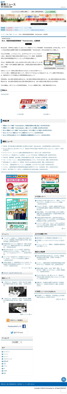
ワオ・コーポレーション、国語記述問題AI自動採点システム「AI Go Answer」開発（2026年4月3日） (31, 160)
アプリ (5, 366)
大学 (4, 363)
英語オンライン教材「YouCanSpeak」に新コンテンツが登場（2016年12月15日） (26, 128)
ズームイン (5, 234)
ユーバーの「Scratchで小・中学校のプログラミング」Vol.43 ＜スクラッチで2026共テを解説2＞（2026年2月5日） (17, 258)
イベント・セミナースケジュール (12, 273)
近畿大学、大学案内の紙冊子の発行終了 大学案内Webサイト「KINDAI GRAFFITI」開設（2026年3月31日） (50, 284)
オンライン (6, 351)
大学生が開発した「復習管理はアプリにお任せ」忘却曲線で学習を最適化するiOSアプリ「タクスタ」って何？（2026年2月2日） (17, 264)
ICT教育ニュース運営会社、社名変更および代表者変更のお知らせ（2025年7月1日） (50, 296)
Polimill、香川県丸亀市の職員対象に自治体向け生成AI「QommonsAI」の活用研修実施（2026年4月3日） (32, 146)
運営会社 (3, 384)
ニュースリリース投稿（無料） (20, 11)
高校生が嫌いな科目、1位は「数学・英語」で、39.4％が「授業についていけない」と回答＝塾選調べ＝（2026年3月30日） (51, 270)
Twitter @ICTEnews (17, 332)
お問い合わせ (30, 384)
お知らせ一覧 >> (60, 299)
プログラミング (7, 359)
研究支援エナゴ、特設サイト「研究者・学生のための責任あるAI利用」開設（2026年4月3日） (29, 162)
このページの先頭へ (63, 379)
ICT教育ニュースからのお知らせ (45, 291)
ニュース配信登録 (50, 11)
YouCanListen (5, 94)
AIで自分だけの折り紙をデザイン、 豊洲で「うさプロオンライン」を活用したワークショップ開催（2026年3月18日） (51, 202)
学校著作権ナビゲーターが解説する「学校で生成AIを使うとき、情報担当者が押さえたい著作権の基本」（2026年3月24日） (17, 245)
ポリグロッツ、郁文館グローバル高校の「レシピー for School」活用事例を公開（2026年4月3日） (30, 155)
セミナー (5, 356)
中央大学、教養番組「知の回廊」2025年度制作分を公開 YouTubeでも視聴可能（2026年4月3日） (30, 157)
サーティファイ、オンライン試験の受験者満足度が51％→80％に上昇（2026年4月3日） (27, 152)
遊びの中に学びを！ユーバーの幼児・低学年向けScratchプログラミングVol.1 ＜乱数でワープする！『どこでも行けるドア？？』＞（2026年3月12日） (17, 252)
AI (4, 368)
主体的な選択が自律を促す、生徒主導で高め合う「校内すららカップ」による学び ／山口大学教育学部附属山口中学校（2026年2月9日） (51, 219)
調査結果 (5, 361)
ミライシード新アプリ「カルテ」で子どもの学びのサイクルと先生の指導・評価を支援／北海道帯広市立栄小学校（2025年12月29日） (51, 225)
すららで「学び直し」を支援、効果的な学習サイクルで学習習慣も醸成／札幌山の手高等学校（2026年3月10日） (51, 208)
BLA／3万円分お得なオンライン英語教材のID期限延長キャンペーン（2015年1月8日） (27, 135)
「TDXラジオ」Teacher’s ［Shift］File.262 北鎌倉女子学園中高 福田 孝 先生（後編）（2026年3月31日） (17, 289)
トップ (2, 34)
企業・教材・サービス (11, 34)
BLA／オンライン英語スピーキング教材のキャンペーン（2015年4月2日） (23, 132)
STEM (5, 371)
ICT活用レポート (40, 196)
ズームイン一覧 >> (27, 268)
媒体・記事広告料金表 (37, 11)
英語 (4, 373)
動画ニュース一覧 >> (26, 314)
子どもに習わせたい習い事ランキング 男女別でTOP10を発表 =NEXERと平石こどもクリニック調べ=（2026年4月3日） (33, 149)
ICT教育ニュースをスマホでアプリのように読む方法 (50, 241)
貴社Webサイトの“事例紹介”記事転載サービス (49, 238)
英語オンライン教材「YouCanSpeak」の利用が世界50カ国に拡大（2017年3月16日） (27, 125)
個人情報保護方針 (12, 384)
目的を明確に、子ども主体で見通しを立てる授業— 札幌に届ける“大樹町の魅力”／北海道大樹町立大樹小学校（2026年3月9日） (51, 213)
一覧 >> (63, 228)
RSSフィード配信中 (17, 320)
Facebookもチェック (17, 326)
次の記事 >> (46, 114)
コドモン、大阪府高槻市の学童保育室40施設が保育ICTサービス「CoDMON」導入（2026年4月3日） (31, 167)
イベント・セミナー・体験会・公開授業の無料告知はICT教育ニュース (51, 245)
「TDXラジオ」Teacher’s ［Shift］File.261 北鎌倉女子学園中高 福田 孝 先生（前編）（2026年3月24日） (17, 305)
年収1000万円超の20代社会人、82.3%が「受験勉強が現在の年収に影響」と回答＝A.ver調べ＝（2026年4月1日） (50, 257)
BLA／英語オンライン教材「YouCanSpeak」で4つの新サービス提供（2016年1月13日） (28, 130)
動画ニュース (6, 278)
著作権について (22, 384)
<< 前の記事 (20, 114)
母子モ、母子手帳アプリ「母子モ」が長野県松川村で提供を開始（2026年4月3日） (26, 169)
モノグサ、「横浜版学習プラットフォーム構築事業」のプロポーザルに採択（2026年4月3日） (29, 164)
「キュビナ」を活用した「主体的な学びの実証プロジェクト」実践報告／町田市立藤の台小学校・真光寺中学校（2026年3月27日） (17, 240)
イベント (5, 354)
